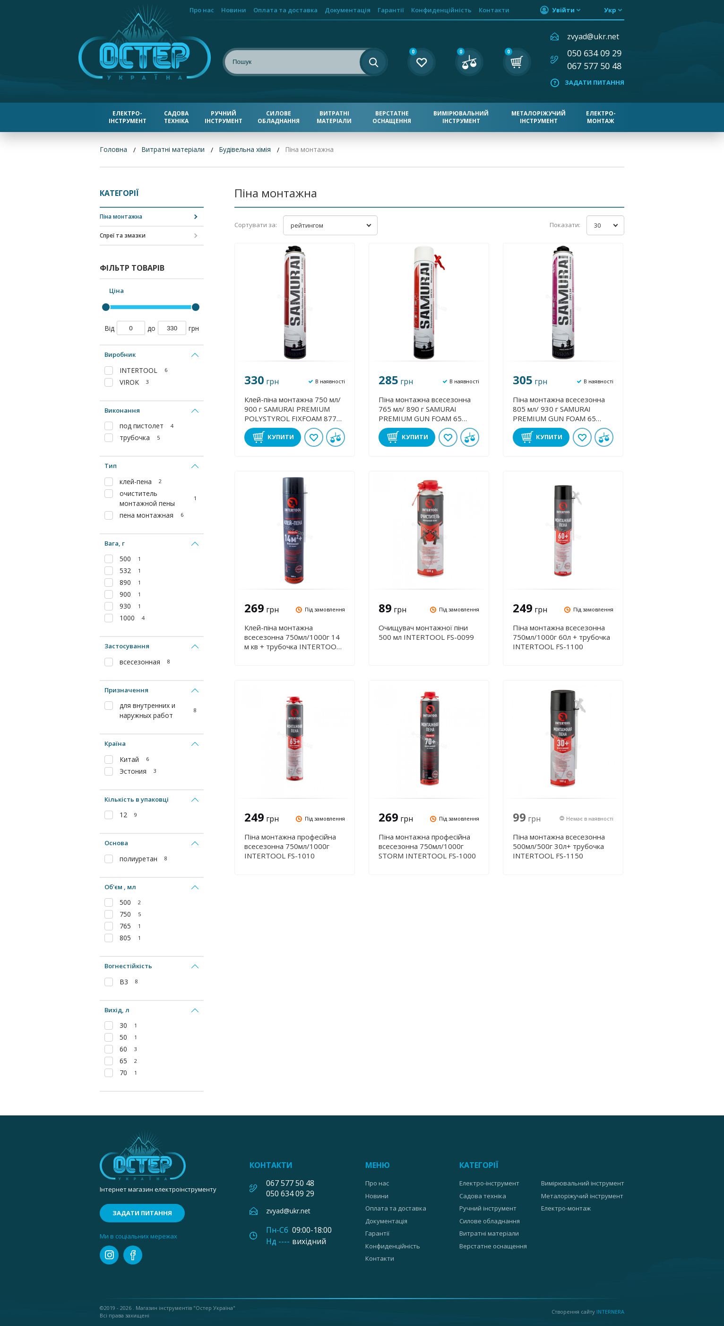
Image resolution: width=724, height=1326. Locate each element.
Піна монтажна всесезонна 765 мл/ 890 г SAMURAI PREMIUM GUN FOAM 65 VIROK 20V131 (425, 409)
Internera (610, 1311)
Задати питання (594, 82)
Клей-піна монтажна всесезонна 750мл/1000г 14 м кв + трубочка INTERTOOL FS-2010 (292, 637)
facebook (132, 1255)
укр (610, 10)
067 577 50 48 (594, 65)
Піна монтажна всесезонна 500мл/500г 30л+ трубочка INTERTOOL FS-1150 (559, 846)
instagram (109, 1255)
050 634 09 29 (594, 53)
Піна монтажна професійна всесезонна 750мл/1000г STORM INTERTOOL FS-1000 (427, 846)
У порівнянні (335, 437)
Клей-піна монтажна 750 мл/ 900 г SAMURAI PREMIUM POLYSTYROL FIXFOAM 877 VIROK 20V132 (292, 409)
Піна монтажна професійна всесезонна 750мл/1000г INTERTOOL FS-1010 (290, 846)
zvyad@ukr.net (593, 36)
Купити (280, 437)
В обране (313, 437)
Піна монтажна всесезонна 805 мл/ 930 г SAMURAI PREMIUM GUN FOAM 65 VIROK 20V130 (559, 409)
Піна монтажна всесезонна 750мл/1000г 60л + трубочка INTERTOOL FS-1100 (561, 637)
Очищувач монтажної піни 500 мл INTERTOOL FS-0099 (426, 632)
